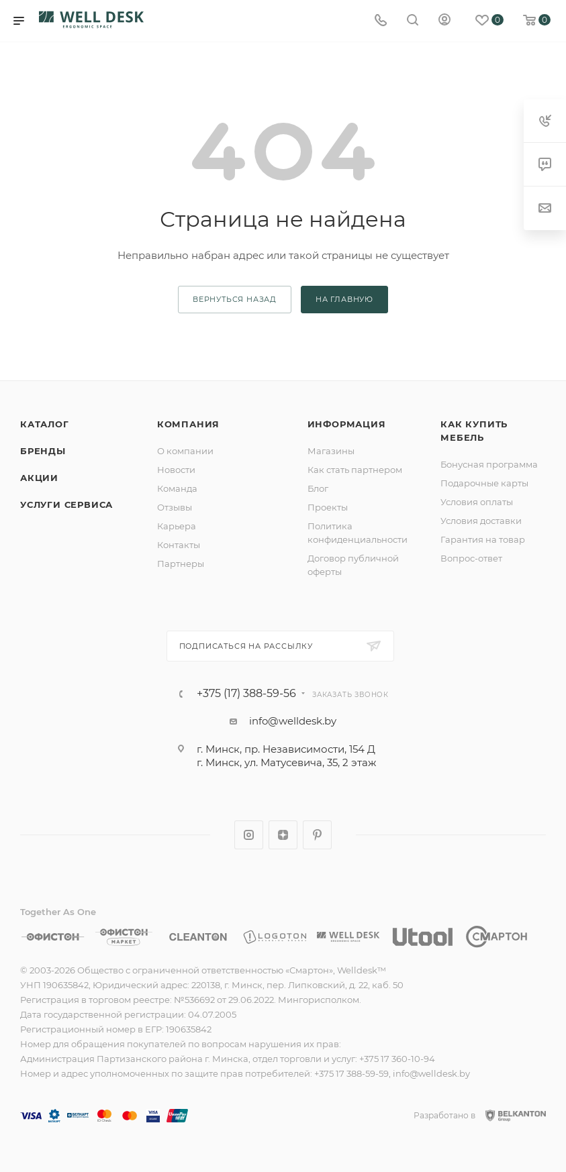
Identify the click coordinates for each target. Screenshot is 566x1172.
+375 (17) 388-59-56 (246, 693)
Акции (39, 477)
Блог (318, 488)
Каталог (44, 424)
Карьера (176, 526)
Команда (177, 488)
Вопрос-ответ (471, 558)
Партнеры (180, 563)
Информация (347, 424)
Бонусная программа (489, 464)
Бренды (43, 450)
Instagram (248, 834)
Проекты (328, 507)
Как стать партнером (355, 469)
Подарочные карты (484, 483)
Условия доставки (481, 520)
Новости (176, 469)
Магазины (331, 450)
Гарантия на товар (482, 539)
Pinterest (317, 834)
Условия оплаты (476, 501)
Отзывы (174, 507)
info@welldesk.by (292, 720)
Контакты (178, 544)
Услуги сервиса (66, 504)
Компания (188, 424)
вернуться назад (235, 299)
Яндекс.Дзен (283, 834)
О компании (185, 450)
